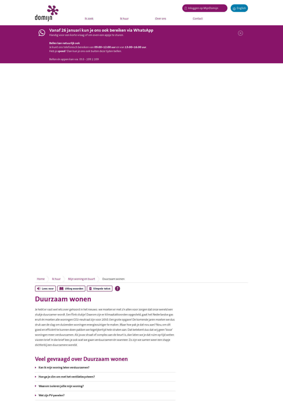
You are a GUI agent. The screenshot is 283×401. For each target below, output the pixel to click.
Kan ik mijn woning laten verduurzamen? (64, 367)
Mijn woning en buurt (81, 279)
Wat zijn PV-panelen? (51, 395)
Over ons (160, 18)
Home (41, 279)
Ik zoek (89, 18)
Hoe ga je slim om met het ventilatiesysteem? (67, 376)
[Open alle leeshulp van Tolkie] (117, 288)
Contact (198, 18)
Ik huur (124, 18)
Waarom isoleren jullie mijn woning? (61, 386)
